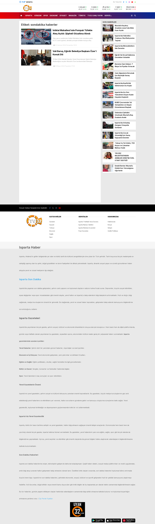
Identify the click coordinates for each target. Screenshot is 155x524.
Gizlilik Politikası (113, 231)
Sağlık (51, 234)
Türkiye (81, 16)
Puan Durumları (83, 231)
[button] (21, 15)
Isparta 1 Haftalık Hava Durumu (88, 222)
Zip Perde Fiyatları (46, 499)
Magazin (72, 16)
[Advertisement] (119, 188)
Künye (110, 225)
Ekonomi (54, 16)
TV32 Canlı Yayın (95, 16)
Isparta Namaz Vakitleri (85, 225)
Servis (107, 16)
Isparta (28, 16)
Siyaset (63, 16)
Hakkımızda (111, 222)
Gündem (37, 16)
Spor (45, 16)
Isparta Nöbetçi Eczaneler (86, 228)
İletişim (110, 228)
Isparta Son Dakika (30, 279)
